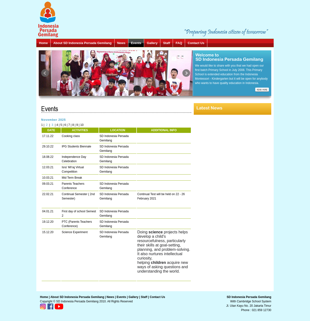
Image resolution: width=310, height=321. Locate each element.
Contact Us (196, 43)
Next (186, 73)
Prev (45, 73)
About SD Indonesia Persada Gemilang (82, 43)
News (121, 43)
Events (136, 43)
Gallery (152, 43)
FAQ (179, 43)
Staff (166, 43)
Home (43, 43)
